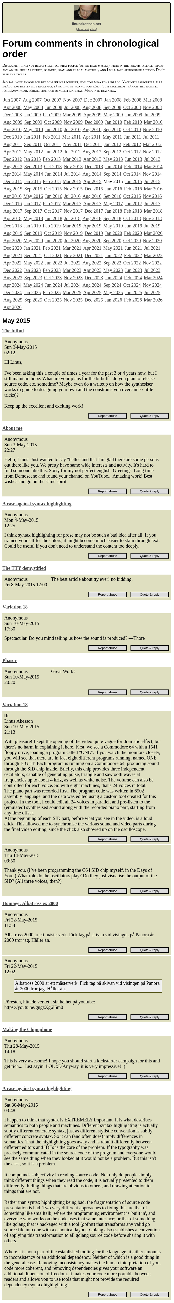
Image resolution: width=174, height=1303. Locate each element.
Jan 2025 (32, 292)
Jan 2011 (32, 137)
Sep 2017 (33, 211)
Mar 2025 (72, 292)
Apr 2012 (12, 151)
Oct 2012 (132, 151)
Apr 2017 (92, 203)
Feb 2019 (52, 225)
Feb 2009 (52, 114)
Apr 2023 (92, 270)
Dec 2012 (12, 159)
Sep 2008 (112, 107)
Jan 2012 (112, 144)
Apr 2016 (12, 196)
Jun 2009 (133, 114)
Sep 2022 (112, 262)
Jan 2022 (113, 255)
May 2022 (33, 262)
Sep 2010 (112, 129)
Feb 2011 (51, 137)
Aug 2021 (12, 255)
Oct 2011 (52, 144)
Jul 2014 (72, 174)
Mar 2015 (72, 181)
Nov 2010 (152, 129)
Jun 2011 (132, 137)
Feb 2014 (133, 166)
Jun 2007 (12, 99)
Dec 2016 (12, 203)
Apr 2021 (92, 248)
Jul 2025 (152, 292)
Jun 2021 (133, 248)
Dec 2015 (94, 188)
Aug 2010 (91, 129)
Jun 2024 (53, 285)
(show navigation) (86, 29)
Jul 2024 (72, 285)
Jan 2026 (113, 299)
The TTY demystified (24, 568)
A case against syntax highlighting (36, 503)
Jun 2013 (133, 159)
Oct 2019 (53, 233)
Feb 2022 (133, 255)
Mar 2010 (153, 122)
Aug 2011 (12, 144)
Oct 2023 (53, 277)
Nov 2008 (152, 107)
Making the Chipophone (27, 1029)
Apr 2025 (92, 292)
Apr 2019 (92, 225)
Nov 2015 (73, 188)
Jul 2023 (152, 270)
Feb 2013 (52, 159)
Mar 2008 (152, 99)
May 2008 (33, 107)
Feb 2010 (133, 122)
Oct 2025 (53, 299)
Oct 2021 (53, 255)
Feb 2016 (133, 188)
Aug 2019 (12, 233)
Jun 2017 (133, 203)
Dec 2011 (93, 144)
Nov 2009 (73, 122)
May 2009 (113, 114)
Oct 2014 (132, 174)
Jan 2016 (113, 188)
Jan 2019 (32, 225)
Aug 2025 (12, 299)
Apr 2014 (12, 174)
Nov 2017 (73, 211)
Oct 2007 (52, 99)
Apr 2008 (12, 107)
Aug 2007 (32, 99)
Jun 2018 (53, 218)
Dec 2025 (94, 299)
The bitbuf (13, 330)
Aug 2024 (91, 285)
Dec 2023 (94, 277)
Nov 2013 (73, 166)
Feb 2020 (133, 233)
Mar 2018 (153, 211)
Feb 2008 (132, 99)
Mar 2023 (72, 270)
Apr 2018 (12, 218)
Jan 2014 (113, 166)
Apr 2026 (12, 307)
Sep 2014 (112, 174)
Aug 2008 (91, 107)
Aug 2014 (91, 174)
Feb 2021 (52, 248)
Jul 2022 (72, 262)
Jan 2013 (32, 159)
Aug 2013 (12, 166)
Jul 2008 (72, 107)
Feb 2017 (52, 203)
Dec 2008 (12, 114)
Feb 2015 (52, 181)
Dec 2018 (12, 225)
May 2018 (33, 218)
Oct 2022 (132, 262)
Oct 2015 (53, 188)
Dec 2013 (94, 166)
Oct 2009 (53, 122)
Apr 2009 (92, 114)
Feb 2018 (133, 211)
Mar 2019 (72, 225)
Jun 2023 (133, 270)
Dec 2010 (12, 137)
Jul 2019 (152, 225)
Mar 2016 (153, 188)
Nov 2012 (152, 151)
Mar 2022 (153, 255)
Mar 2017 (72, 203)
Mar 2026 (153, 299)
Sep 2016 (112, 196)
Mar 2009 (72, 114)
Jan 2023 (32, 270)
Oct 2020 (132, 240)
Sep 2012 (112, 151)
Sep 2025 (33, 299)
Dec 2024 (12, 292)
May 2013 (113, 159)
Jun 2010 (53, 129)
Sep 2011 (33, 144)
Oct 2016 (132, 196)
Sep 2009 (33, 122)
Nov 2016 (152, 196)
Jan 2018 (113, 211)
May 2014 (33, 174)
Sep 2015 (33, 188)
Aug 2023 (12, 277)
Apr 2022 (12, 262)
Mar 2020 (153, 233)
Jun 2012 (53, 151)
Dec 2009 (94, 122)
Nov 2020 (152, 240)
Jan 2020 (113, 233)
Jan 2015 (32, 181)
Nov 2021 (73, 255)
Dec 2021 (94, 255)
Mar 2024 (153, 277)
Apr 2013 (92, 159)
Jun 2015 (133, 181)
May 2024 (33, 285)
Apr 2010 (12, 129)
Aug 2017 (12, 211)
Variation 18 (14, 606)
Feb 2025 (52, 292)
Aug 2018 (91, 218)
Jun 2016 (53, 196)
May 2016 (33, 196)
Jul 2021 (152, 248)
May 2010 (33, 129)
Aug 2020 (91, 240)
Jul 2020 (72, 240)
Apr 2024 (12, 285)
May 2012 (33, 151)
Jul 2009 (152, 114)
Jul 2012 (72, 151)
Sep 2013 (33, 166)
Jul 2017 (152, 203)
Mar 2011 (71, 137)
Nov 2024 (152, 285)
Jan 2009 (32, 114)
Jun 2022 (53, 262)
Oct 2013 (53, 166)
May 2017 (113, 203)
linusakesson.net (86, 24)
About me (12, 428)
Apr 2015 (92, 181)
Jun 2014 (53, 174)
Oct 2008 (132, 107)
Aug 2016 (91, 196)
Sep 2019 (33, 233)
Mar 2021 (72, 248)
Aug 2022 (91, 262)
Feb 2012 (132, 144)
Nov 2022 (152, 262)
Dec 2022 (12, 270)
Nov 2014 (152, 174)
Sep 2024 (112, 285)
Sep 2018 (112, 218)
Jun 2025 (133, 292)
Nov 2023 (73, 277)
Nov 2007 (72, 99)
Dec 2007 (93, 99)
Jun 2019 (133, 225)
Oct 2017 (53, 211)
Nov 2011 (72, 144)
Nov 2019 (73, 233)
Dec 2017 (94, 211)
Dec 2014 (12, 181)
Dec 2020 (12, 248)
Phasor (9, 660)
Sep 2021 (33, 255)
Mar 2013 (72, 159)
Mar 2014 (153, 166)
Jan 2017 (32, 203)
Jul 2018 (72, 218)
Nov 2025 (73, 299)
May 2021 (113, 248)
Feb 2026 (133, 299)
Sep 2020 (112, 240)
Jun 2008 (53, 107)
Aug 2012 (91, 151)
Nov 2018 (152, 218)
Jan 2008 (113, 99)
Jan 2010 (113, 122)
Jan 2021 (32, 248)
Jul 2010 (72, 129)
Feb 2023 (52, 270)
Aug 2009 (12, 122)
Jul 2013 (152, 159)
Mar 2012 (152, 144)
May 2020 (33, 240)
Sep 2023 (33, 277)
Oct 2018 (132, 218)
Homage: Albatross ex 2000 (30, 903)
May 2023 (113, 270)
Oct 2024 (132, 285)
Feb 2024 (133, 277)
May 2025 (113, 292)
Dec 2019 (94, 233)
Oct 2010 (132, 129)
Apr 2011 (92, 137)
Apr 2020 (12, 240)
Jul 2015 (152, 181)
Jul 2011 (151, 137)
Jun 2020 (53, 240)
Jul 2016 (72, 196)
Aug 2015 (12, 188)
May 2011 (112, 137)
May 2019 (113, 225)
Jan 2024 (113, 277)
